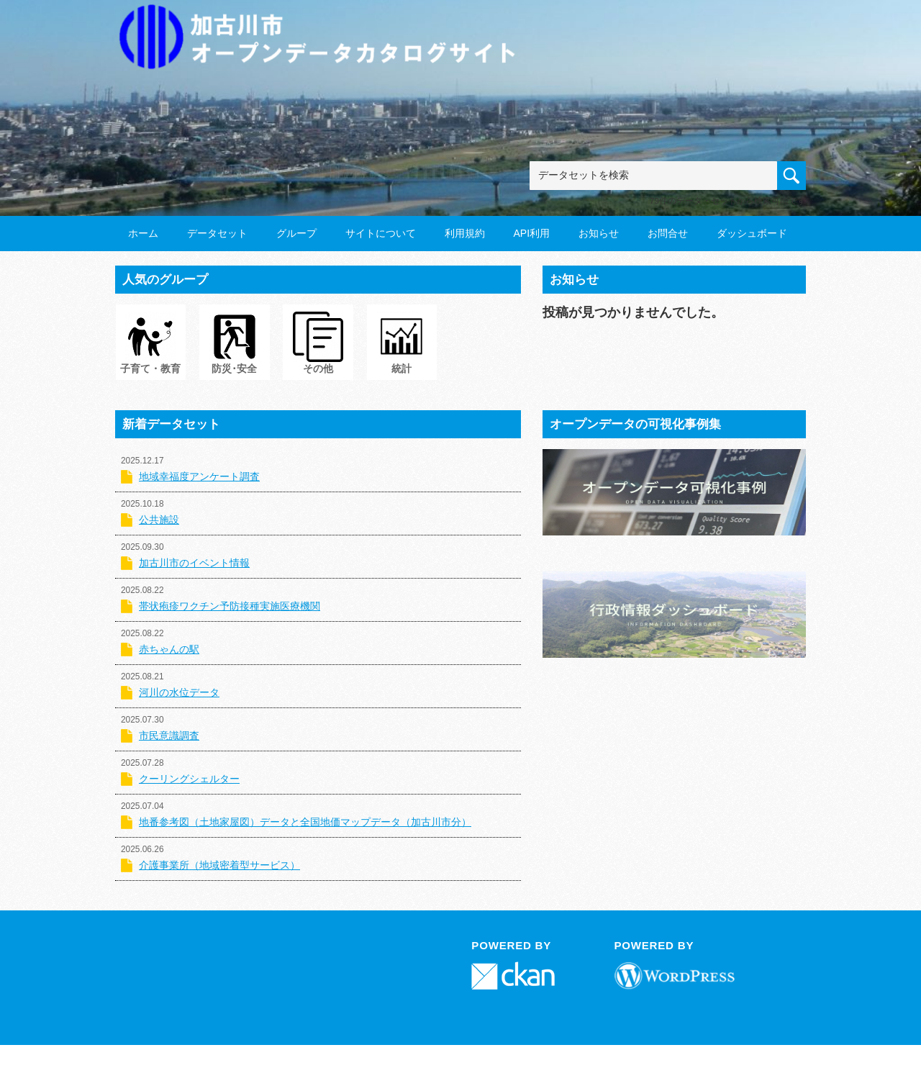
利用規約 (465, 233)
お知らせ (599, 233)
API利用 (531, 233)
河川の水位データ (179, 692)
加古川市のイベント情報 (194, 563)
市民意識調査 (169, 735)
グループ (296, 233)
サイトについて (380, 233)
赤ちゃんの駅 (169, 649)
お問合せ (668, 233)
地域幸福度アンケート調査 (199, 476)
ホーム (143, 233)
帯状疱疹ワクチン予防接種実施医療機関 (229, 606)
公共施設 (159, 519)
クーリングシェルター (189, 778)
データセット (217, 233)
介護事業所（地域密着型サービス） (219, 865)
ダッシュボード (752, 233)
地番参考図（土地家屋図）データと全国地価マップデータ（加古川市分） (305, 822)
